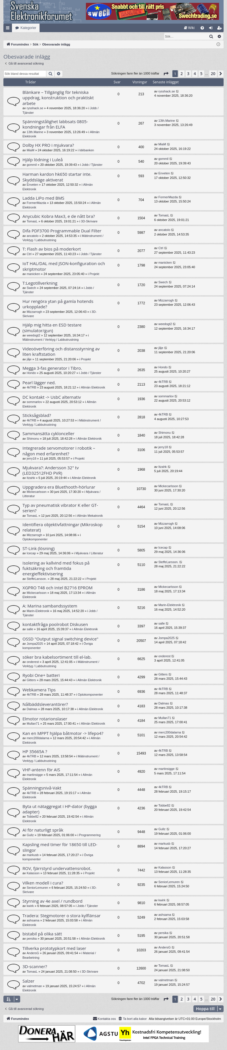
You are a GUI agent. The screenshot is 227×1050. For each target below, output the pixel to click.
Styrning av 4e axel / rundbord (52, 901)
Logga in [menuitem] (212, 29)
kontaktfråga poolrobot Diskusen (55, 624)
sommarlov (34, 402)
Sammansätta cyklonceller (48, 434)
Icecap (31, 553)
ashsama (33, 920)
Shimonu (33, 439)
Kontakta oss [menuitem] (104, 1019)
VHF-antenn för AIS (41, 770)
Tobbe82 (33, 816)
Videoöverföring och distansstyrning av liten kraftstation (61, 351)
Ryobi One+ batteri (41, 675)
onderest (33, 662)
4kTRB (31, 387)
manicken (33, 274)
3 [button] (188, 74)
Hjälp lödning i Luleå (42, 160)
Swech (31, 288)
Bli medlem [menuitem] (221, 29)
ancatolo (33, 236)
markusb (33, 855)
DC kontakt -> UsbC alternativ (51, 397)
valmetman (34, 986)
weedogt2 (33, 335)
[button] (166, 74)
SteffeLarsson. (37, 579)
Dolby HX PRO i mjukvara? (48, 145)
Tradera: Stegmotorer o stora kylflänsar (61, 916)
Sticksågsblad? (36, 415)
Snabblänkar (9, 29)
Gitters (31, 680)
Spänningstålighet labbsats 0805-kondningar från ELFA (55, 124)
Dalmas (32, 709)
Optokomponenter (35, 539)
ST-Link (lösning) (38, 548)
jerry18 (31, 458)
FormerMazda (36, 203)
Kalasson (33, 873)
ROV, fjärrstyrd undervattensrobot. (56, 868)
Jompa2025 (35, 644)
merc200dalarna (38, 738)
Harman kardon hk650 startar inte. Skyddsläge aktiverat (57, 177)
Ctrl (29, 254)
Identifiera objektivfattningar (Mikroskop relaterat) (62, 527)
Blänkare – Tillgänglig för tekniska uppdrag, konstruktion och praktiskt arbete (58, 98)
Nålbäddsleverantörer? (45, 704)
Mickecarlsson (37, 492)
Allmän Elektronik (93, 387)
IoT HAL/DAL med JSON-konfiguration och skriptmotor (63, 266)
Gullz (30, 835)
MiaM (30, 150)
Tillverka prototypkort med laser (54, 948)
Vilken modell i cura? (42, 883)
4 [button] (195, 74)
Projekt (94, 274)
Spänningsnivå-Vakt (41, 788)
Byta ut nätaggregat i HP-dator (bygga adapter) (59, 809)
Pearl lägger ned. (39, 383)
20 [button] (213, 74)
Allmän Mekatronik (90, 516)
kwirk (30, 906)
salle (30, 629)
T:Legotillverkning (39, 283)
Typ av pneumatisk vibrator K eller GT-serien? (60, 508)
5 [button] (201, 74)
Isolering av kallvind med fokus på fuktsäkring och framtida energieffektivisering (56, 568)
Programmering (90, 835)
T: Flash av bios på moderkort (51, 249)
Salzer (28, 981)
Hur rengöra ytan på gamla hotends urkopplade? (57, 304)
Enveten (32, 185)
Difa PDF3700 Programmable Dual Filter (61, 231)
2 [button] (182, 74)
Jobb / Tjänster (92, 165)
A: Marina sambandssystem (49, 606)
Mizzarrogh (34, 312)
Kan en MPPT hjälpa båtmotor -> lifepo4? (62, 733)
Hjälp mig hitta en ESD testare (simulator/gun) (52, 327)
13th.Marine (35, 132)
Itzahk (31, 478)
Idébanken (86, 150)
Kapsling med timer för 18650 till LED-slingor (59, 847)
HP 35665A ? (34, 752)
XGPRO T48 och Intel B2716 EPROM (57, 588)
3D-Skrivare (89, 221)
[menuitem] (189, 28)
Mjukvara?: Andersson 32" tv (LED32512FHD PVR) (50, 470)
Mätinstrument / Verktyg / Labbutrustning (50, 340)
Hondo (31, 373)
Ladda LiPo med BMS (43, 198)
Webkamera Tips (39, 690)
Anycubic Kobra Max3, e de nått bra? (58, 216)
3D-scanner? (34, 967)
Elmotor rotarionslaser (44, 719)
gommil (32, 165)
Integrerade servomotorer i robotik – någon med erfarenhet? (58, 450)
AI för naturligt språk (42, 830)
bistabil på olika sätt (42, 934)
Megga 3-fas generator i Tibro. (52, 368)
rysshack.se (35, 108)
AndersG (33, 953)
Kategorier (28, 28)
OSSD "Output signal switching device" (60, 639)
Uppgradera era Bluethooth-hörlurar (58, 487)
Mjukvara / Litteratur (89, 553)
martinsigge (35, 775)
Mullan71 (33, 724)
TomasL (32, 221)
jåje (29, 359)
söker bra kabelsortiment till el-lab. (57, 657)
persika (32, 939)
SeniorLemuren (37, 888)
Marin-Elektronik (38, 611)
